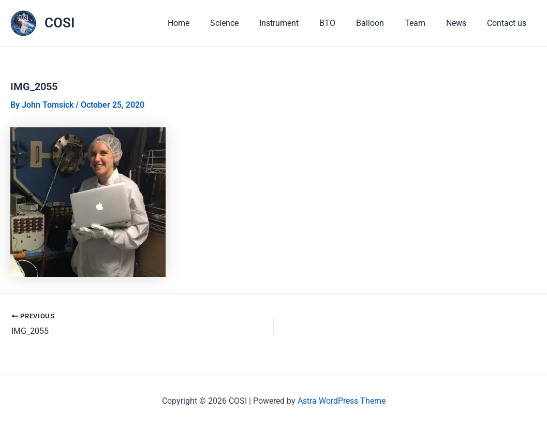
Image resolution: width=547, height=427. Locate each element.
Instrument (279, 31)
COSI (60, 30)
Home (178, 31)
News (456, 31)
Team (415, 31)
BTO (327, 31)
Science (224, 31)
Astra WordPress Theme (342, 401)
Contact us (506, 31)
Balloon (370, 31)
